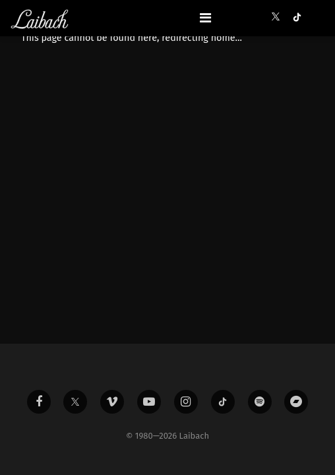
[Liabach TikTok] (223, 402)
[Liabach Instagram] (186, 402)
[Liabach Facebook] (39, 402)
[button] (278, 17)
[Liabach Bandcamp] (296, 402)
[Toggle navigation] (205, 18)
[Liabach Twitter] (75, 402)
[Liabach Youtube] (149, 402)
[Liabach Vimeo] (112, 402)
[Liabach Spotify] (260, 402)
